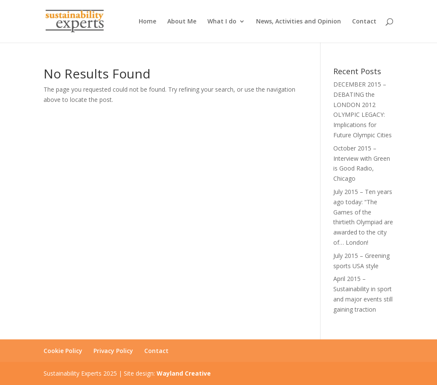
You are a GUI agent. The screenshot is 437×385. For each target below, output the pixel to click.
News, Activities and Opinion (298, 21)
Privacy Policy (113, 351)
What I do (221, 21)
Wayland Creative (184, 373)
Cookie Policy (63, 351)
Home (147, 21)
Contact (364, 21)
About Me (181, 21)
